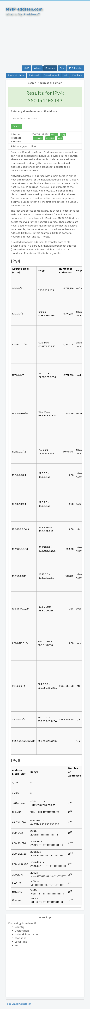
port (60, 138)
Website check (52, 75)
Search (16, 126)
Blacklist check (16, 75)
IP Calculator (75, 68)
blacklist (50, 138)
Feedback (77, 75)
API (66, 75)
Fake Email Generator (18, 1003)
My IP (26, 68)
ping (63, 134)
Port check (34, 75)
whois (54, 134)
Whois (37, 68)
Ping (62, 68)
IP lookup (50, 68)
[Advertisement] (45, 39)
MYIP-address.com (24, 9)
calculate (38, 138)
